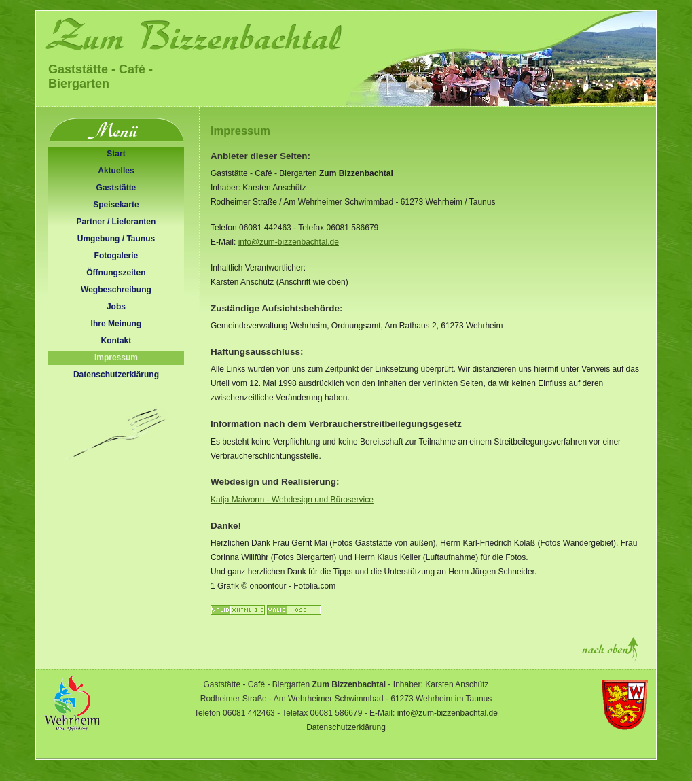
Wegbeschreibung (116, 289)
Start (116, 153)
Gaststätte (116, 187)
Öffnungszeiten (115, 272)
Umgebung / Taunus (116, 238)
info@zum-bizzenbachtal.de (288, 242)
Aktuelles (116, 170)
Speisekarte (116, 204)
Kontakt (116, 340)
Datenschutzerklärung (116, 374)
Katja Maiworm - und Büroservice (292, 499)
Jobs (116, 306)
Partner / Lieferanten (116, 221)
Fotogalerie (116, 255)
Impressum (116, 357)
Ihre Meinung (116, 323)
